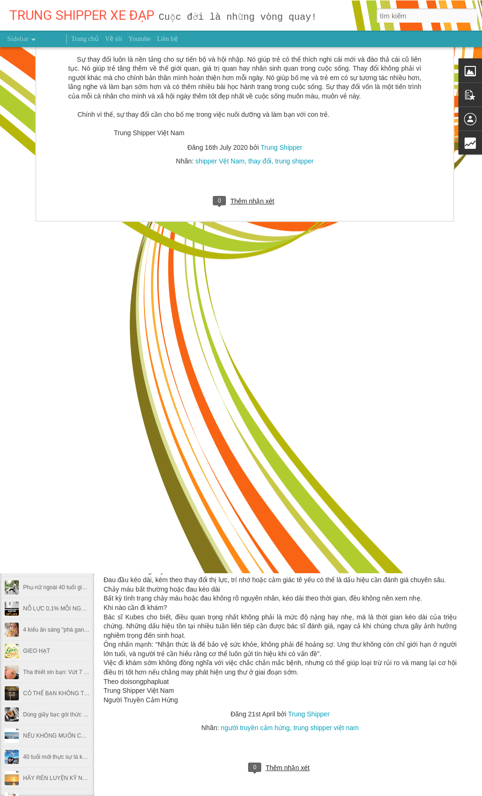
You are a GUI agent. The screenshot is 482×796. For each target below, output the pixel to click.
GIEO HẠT (36, 651)
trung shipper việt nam (326, 727)
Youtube (140, 38)
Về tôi (113, 38)
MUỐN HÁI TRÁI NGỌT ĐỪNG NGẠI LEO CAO (83, 545)
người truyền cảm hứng (255, 727)
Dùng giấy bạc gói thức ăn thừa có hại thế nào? (83, 714)
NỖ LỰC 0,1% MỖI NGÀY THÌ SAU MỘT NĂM (81, 608)
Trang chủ (85, 38)
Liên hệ (167, 38)
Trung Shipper (308, 714)
